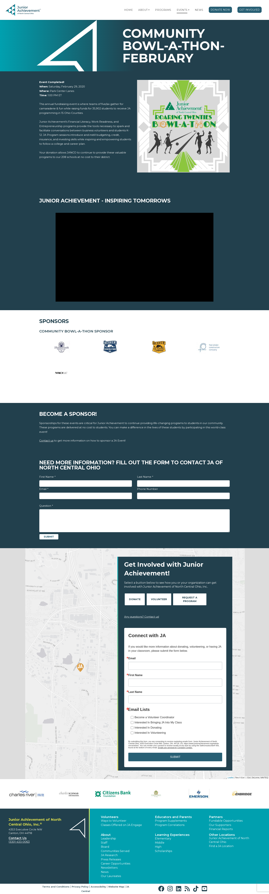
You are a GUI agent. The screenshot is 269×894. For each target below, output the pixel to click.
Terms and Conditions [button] (55, 886)
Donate (135, 599)
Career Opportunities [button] (115, 863)
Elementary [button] (163, 838)
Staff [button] (104, 842)
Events (182, 9)
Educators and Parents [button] (173, 817)
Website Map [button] (116, 886)
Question (46, 505)
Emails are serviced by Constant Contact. (175, 748)
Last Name (145, 476)
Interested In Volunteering (150, 732)
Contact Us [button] (18, 838)
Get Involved (249, 9)
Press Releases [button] (111, 859)
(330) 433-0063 (19, 841)
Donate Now (220, 9)
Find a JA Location (221, 846)
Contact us (46, 440)
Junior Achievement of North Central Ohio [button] (229, 840)
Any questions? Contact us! (141, 616)
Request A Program (189, 599)
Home (128, 9)
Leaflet (230, 778)
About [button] (106, 834)
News (199, 9)
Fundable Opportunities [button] (226, 820)
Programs (163, 9)
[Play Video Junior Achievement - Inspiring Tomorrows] (134, 257)
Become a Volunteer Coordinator (154, 717)
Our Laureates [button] (111, 876)
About (143, 9)
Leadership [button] (108, 838)
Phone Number (147, 489)
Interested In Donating (147, 727)
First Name (47, 476)
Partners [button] (216, 817)
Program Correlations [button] (169, 825)
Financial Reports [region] (221, 829)
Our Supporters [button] (220, 825)
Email (43, 489)
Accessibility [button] (98, 886)
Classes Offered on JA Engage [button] (121, 825)
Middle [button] (159, 842)
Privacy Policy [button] (80, 886)
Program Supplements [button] (171, 820)
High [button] (158, 846)
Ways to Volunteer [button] (113, 820)
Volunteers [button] (109, 817)
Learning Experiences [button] (172, 834)
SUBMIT (175, 756)
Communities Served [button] (115, 851)
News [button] (104, 872)
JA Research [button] (109, 855)
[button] (149, 9)
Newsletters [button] (109, 867)
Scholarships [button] (163, 851)
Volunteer (159, 599)
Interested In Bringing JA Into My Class (158, 722)
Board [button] (105, 846)
